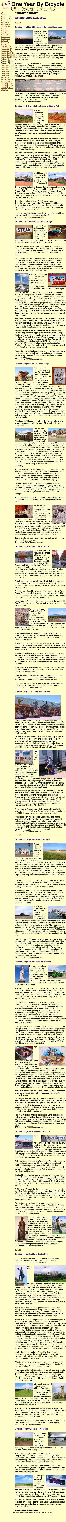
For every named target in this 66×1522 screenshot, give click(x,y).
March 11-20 (6, 18)
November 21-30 (7, 69)
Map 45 (18, 23)
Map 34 (18, 835)
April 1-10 (5, 22)
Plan (17, 8)
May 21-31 (5, 33)
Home (5, 8)
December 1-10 (7, 71)
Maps (32, 8)
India (52, 10)
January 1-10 (6, 77)
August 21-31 (6, 51)
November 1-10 (7, 65)
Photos (24, 8)
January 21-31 (7, 82)
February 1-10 (6, 84)
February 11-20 (7, 86)
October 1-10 (6, 59)
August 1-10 (6, 47)
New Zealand (42, 10)
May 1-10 (5, 28)
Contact (15, 10)
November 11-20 (7, 67)
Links (50, 8)
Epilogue (4, 90)
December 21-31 (7, 75)
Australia (30, 10)
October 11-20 (7, 61)
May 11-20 (5, 31)
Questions (59, 8)
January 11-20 (7, 79)
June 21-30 (5, 39)
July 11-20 (5, 43)
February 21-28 (7, 88)
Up (11, 8)
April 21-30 (5, 26)
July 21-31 (5, 45)
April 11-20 (5, 24)
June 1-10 (5, 35)
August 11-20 (6, 49)
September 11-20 (8, 55)
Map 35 (18, 1250)
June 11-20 (5, 37)
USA (23, 10)
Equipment (41, 8)
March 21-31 (6, 20)
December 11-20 (7, 73)
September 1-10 (7, 53)
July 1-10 (4, 41)
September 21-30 (8, 57)
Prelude (4, 14)
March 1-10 (5, 16)
